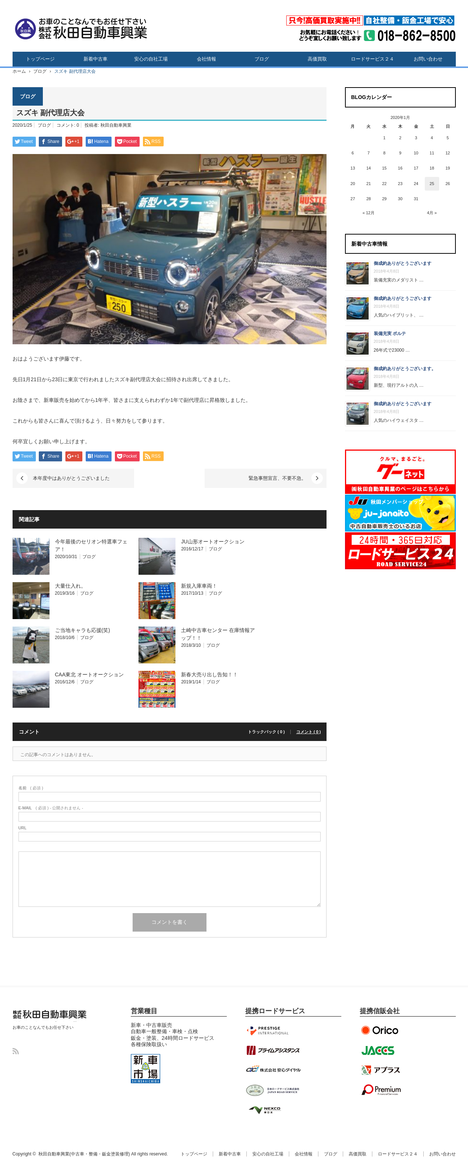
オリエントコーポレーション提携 (382, 1030)
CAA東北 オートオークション (89, 674)
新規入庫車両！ (199, 586)
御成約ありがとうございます (402, 263)
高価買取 (317, 59)
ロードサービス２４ (372, 59)
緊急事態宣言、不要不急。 (277, 478)
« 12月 (369, 213)
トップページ (40, 59)
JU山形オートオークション (212, 541)
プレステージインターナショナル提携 (273, 1030)
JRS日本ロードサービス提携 (273, 1090)
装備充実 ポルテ (390, 333)
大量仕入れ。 (70, 586)
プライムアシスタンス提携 (273, 1050)
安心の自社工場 (151, 59)
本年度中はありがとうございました (71, 478)
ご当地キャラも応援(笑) (82, 630)
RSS (16, 1051)
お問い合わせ (428, 59)
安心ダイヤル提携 (273, 1070)
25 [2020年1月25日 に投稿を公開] (432, 183)
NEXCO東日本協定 (273, 1110)
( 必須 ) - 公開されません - (50, 808)
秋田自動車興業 (115, 125)
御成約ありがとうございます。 (405, 368)
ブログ (262, 59)
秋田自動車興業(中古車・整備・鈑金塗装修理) (48, 1021)
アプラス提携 (382, 1070)
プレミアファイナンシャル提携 (382, 1090)
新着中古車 (95, 59)
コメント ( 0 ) (308, 732)
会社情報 (206, 59)
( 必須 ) (30, 788)
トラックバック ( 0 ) (266, 732)
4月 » (432, 213)
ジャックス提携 (382, 1050)
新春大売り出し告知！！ (209, 674)
